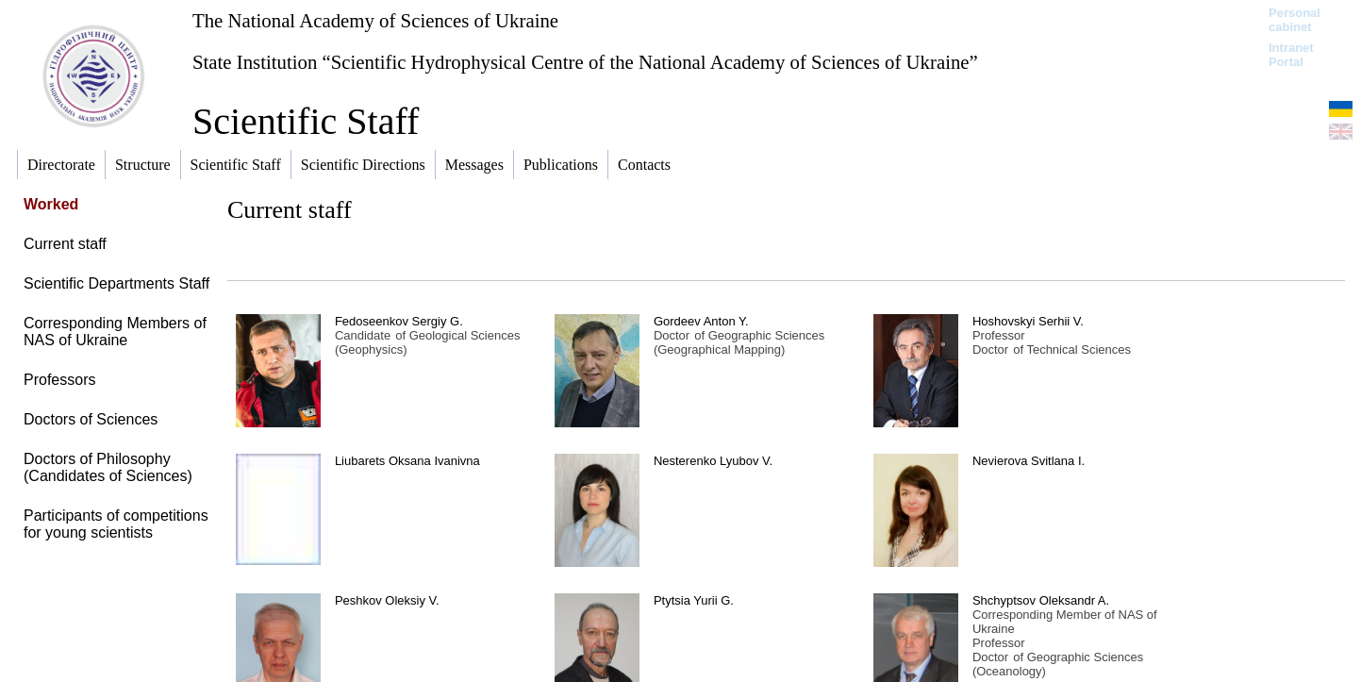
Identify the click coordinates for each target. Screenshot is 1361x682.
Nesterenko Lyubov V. (713, 461)
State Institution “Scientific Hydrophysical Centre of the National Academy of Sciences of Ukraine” (585, 62)
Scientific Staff (305, 121)
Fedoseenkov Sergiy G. (399, 321)
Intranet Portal (1291, 55)
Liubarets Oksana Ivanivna (407, 461)
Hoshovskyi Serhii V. (1028, 321)
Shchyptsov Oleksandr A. (1040, 600)
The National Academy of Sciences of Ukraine (375, 20)
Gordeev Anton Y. (701, 321)
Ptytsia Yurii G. (694, 600)
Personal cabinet (1294, 20)
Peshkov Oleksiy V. (387, 600)
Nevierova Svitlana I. (1028, 461)
